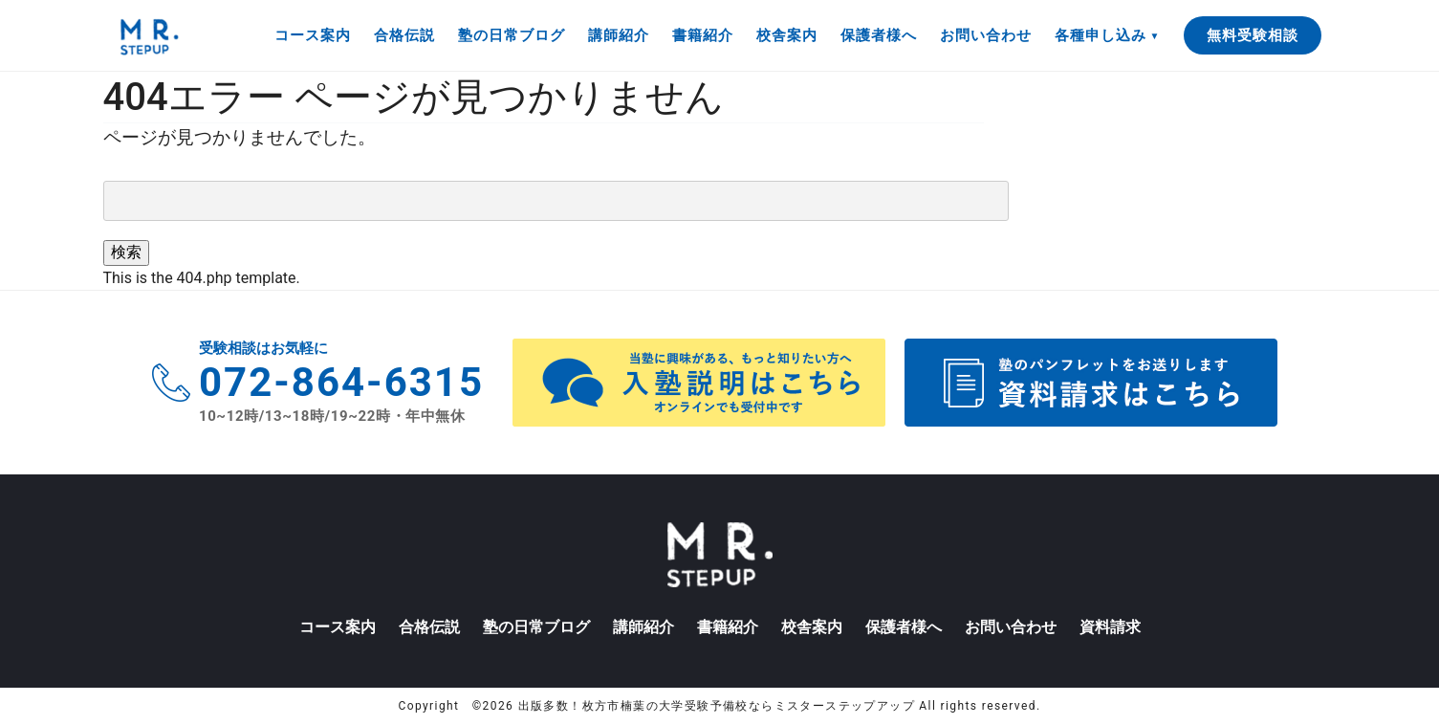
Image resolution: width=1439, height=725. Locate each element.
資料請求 (1110, 627)
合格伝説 (404, 35)
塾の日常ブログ (511, 35)
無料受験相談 (1252, 35)
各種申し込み (1100, 35)
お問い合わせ (986, 35)
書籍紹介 (702, 35)
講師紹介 (618, 35)
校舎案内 (787, 35)
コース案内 (312, 35)
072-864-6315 (341, 382)
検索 (126, 252)
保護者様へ (878, 35)
